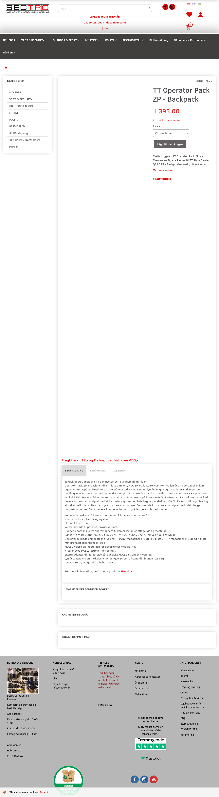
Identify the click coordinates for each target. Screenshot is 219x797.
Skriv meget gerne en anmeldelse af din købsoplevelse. (150, 730)
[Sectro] (27, 8)
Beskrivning (74, 470)
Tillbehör (119, 470)
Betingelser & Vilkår (191, 698)
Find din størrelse (190, 712)
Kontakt (185, 675)
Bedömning (98, 470)
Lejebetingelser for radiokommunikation (192, 705)
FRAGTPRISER (188, 729)
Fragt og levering (190, 686)
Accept (44, 792)
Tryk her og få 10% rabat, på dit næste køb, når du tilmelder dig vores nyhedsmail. (108, 680)
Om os (184, 692)
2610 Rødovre (15, 756)
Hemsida (126, 571)
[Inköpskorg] (189, 27)
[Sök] (150, 8)
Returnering (187, 734)
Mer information (163, 170)
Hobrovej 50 (14, 750)
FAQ (182, 718)
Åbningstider (187, 670)
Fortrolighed (187, 681)
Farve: (157, 126)
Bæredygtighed (189, 723)
